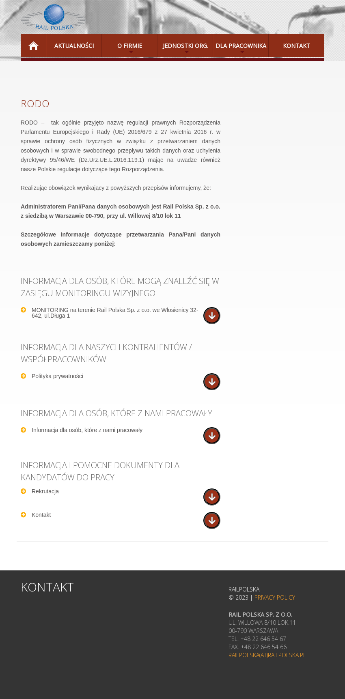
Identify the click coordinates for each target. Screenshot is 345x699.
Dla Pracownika (239, 49)
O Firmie (122, 49)
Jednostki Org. (182, 49)
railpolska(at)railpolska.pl (267, 655)
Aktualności (74, 45)
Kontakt (296, 45)
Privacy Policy (274, 597)
